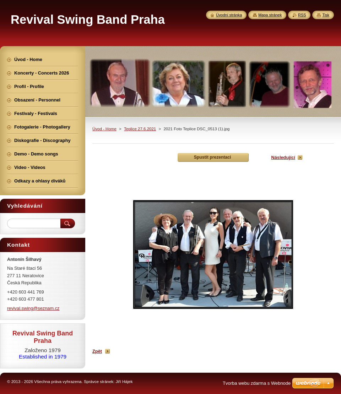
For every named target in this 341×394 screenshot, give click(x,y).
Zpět (97, 351)
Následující (283, 157)
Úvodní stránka (229, 15)
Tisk (325, 15)
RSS (302, 15)
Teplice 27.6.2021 (140, 129)
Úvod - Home (104, 129)
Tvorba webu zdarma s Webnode (257, 383)
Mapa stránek (270, 15)
